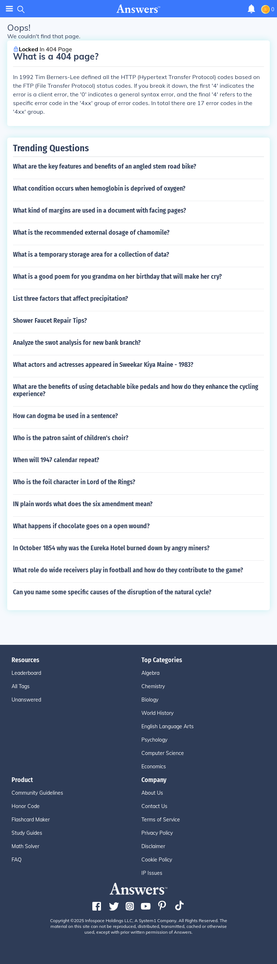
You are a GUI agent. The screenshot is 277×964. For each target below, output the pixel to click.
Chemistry (153, 686)
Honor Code (26, 806)
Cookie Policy (156, 859)
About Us (152, 793)
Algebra (150, 673)
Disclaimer (153, 846)
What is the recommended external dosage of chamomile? (91, 232)
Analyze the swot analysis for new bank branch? (77, 343)
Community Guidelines (37, 793)
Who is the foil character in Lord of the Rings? (74, 482)
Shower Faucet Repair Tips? (50, 321)
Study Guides (27, 833)
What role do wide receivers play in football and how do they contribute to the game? (128, 570)
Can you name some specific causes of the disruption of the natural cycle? (112, 592)
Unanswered (26, 699)
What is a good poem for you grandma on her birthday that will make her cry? (117, 277)
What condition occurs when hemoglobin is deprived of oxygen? (99, 188)
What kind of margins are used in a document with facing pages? (99, 210)
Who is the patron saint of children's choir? (70, 438)
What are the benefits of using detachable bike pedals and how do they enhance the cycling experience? (135, 390)
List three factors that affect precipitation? (70, 299)
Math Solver (25, 846)
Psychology (154, 740)
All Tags (21, 686)
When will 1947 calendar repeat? (56, 460)
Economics (153, 766)
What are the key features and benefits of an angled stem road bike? (104, 166)
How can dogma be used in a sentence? (65, 416)
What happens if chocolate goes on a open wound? (81, 526)
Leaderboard (26, 673)
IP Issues (151, 873)
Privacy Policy (157, 833)
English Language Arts (167, 726)
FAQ (17, 859)
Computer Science (162, 753)
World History (157, 713)
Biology (149, 699)
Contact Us (154, 806)
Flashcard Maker (31, 819)
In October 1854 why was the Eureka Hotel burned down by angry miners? (111, 548)
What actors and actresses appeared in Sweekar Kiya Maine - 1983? (103, 365)
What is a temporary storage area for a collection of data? (91, 255)
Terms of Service (160, 819)
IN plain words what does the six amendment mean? (83, 504)
